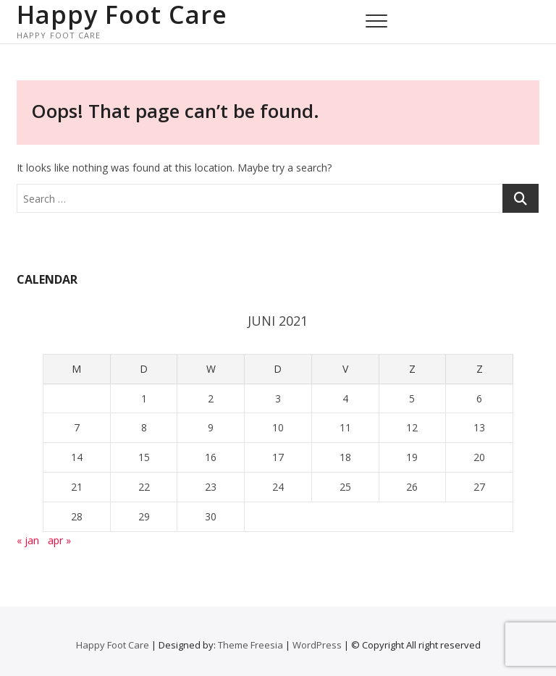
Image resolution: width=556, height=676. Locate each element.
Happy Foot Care (122, 14)
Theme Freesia (250, 644)
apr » (59, 540)
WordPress (317, 644)
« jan (28, 540)
